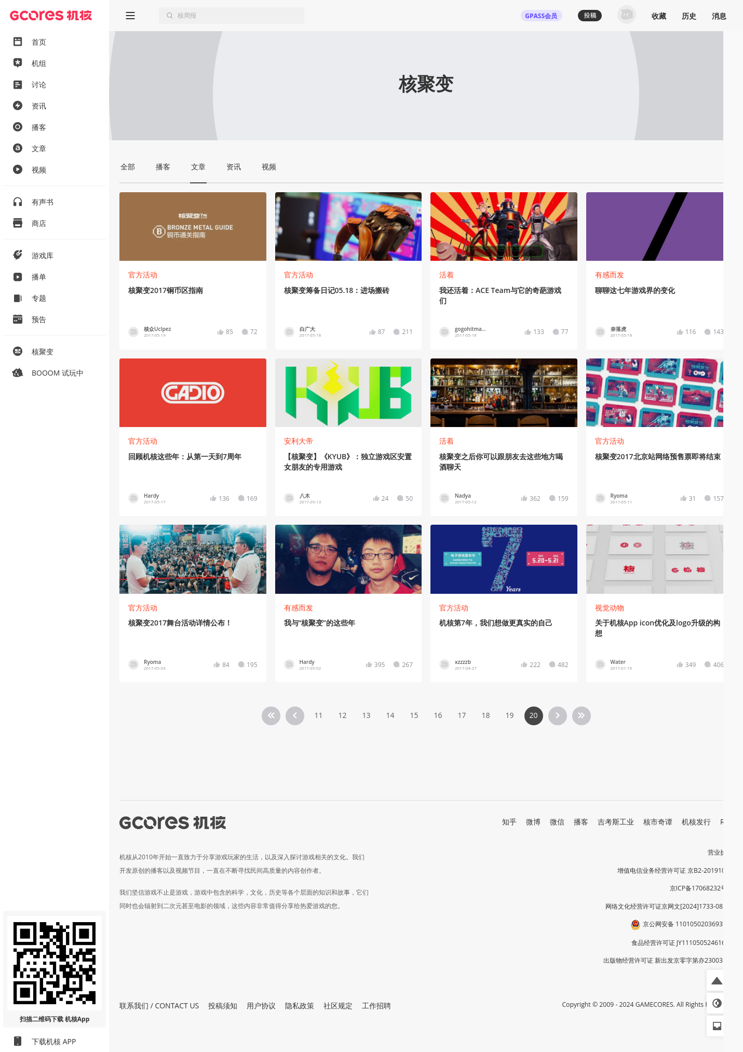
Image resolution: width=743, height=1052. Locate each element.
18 (485, 715)
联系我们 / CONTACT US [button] (159, 1005)
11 (318, 715)
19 (509, 715)
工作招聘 (376, 1005)
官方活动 (142, 274)
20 (533, 715)
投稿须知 (222, 1005)
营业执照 (720, 852)
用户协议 (261, 1005)
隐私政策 (299, 1005)
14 (390, 715)
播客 (581, 822)
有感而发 (609, 274)
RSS (726, 822)
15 (414, 715)
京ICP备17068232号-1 (701, 888)
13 (366, 715)
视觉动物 (609, 607)
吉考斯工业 (616, 822)
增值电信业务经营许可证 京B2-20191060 (675, 870)
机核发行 (696, 822)
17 (461, 715)
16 (438, 715)
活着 (446, 274)
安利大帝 (298, 441)
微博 (533, 822)
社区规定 (338, 1005)
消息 (719, 16)
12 (342, 715)
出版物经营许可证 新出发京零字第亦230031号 (668, 960)
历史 (689, 16)
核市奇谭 (657, 822)
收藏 (659, 16)
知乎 (509, 822)
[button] (717, 980)
